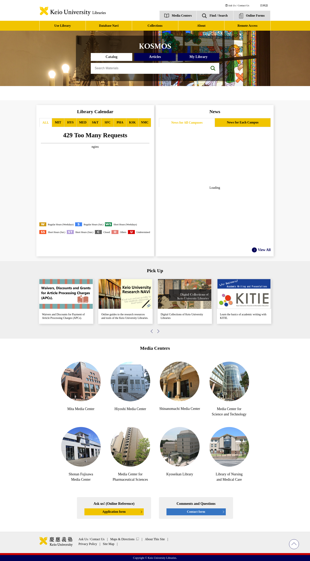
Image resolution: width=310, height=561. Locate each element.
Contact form (196, 511)
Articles (155, 57)
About (201, 25)
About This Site (155, 539)
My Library (198, 57)
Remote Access (247, 25)
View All (264, 250)
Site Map (108, 544)
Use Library (62, 25)
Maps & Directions (122, 539)
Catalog (111, 57)
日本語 (264, 5)
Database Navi (109, 25)
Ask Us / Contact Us (238, 5)
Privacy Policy (87, 544)
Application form (114, 511)
